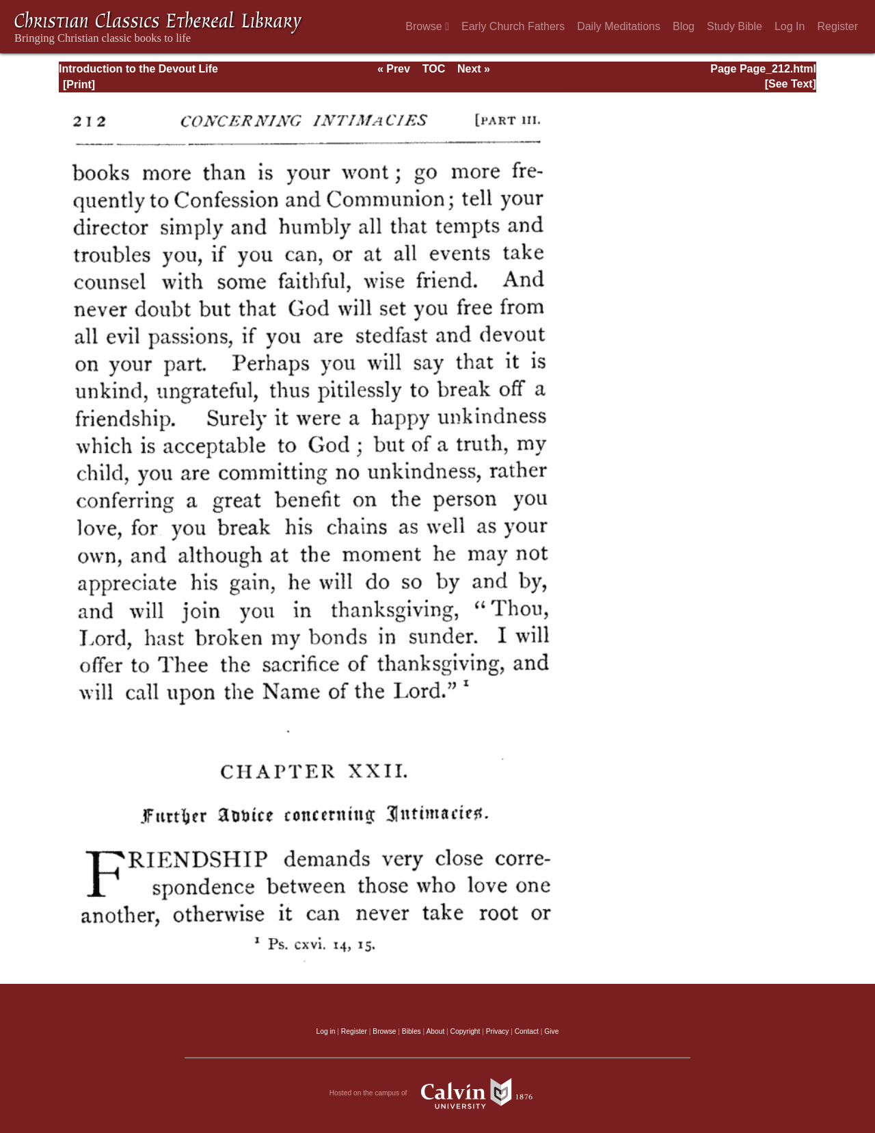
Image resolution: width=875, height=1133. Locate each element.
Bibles (411, 1031)
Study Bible (734, 26)
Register (837, 26)
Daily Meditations (618, 26)
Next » (473, 69)
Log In (790, 26)
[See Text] (790, 84)
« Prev (393, 69)
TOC (433, 69)
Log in (326, 1031)
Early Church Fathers (513, 26)
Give (551, 1031)
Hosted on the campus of (437, 1093)
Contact (527, 1031)
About (435, 1031)
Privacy (497, 1031)
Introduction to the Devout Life (138, 69)
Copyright (465, 1031)
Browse (427, 26)
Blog (684, 26)
